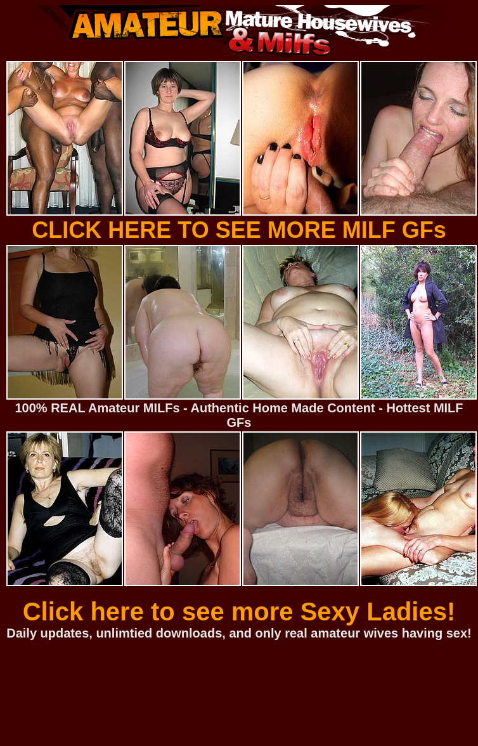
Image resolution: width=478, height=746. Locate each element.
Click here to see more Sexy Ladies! (239, 611)
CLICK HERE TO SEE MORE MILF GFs (239, 230)
